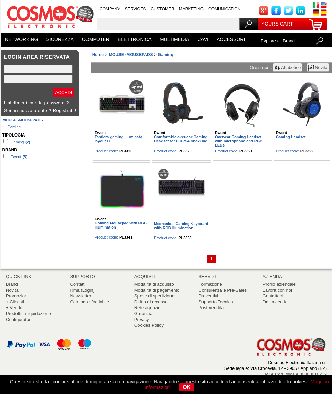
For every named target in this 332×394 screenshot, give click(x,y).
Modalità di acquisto (154, 284)
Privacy (141, 319)
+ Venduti (15, 307)
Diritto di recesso (151, 301)
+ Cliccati (15, 301)
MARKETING (191, 9)
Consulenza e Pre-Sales (222, 290)
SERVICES (135, 9)
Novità (12, 290)
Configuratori (18, 319)
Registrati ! (64, 110)
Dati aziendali (276, 301)
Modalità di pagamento (157, 290)
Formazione (210, 284)
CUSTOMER (162, 9)
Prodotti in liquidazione (28, 313)
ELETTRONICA (135, 39)
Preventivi (208, 296)
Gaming (14, 127)
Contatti (77, 284)
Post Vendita (211, 307)
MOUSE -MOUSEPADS (22, 120)
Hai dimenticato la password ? (36, 102)
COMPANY (110, 9)
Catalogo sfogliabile (89, 301)
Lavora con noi (277, 290)
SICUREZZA (59, 39)
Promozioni (17, 296)
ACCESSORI (231, 39)
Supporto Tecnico (215, 301)
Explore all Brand (278, 40)
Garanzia (143, 313)
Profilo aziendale (279, 284)
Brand (12, 284)
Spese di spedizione (154, 296)
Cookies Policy (149, 325)
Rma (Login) (82, 290)
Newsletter (80, 296)
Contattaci (273, 296)
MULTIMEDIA (174, 39)
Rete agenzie (147, 307)
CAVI (202, 39)
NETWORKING (21, 39)
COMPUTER (96, 39)
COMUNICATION (224, 9)
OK (187, 387)
